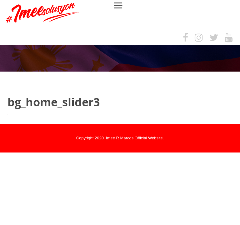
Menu (121, 5)
